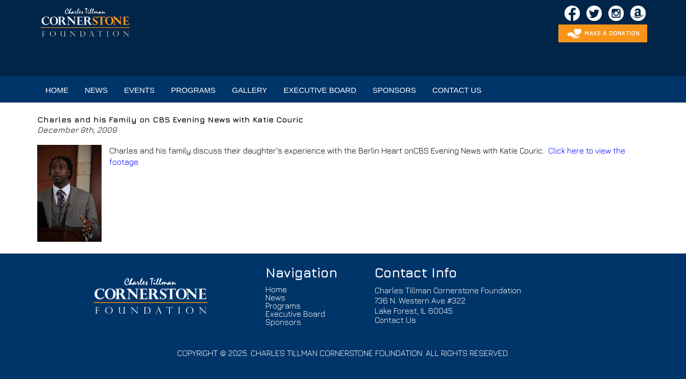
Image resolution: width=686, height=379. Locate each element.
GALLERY (249, 90)
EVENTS (139, 90)
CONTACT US (456, 90)
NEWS (96, 90)
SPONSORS (394, 90)
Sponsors (283, 321)
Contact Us (395, 319)
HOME (56, 90)
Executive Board (295, 313)
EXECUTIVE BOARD (319, 90)
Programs (283, 305)
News (275, 297)
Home (276, 289)
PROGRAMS (193, 90)
